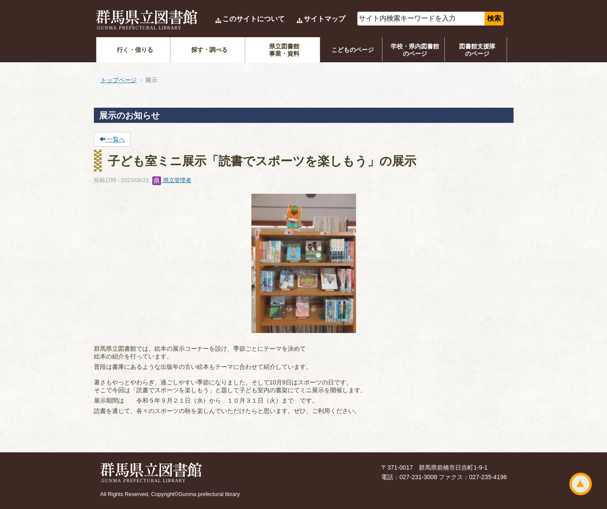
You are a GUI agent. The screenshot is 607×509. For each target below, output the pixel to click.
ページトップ (580, 484)
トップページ (118, 80)
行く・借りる (135, 49)
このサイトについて (253, 18)
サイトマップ (324, 18)
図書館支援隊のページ (477, 50)
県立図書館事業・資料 (284, 50)
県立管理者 (172, 180)
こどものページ (352, 49)
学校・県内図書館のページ (415, 50)
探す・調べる (209, 49)
